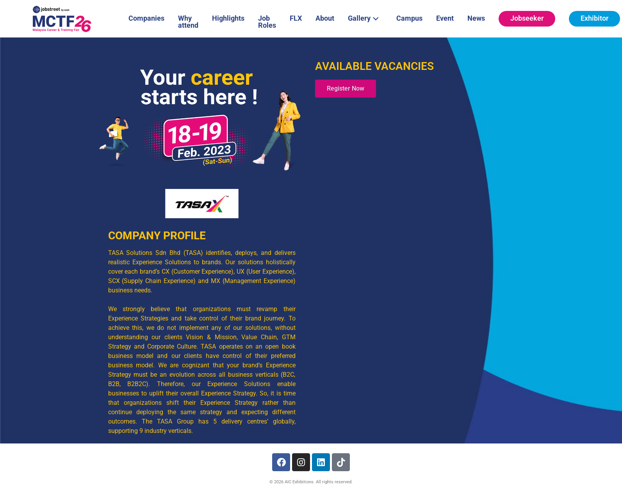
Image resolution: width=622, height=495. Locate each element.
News (476, 18)
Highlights (228, 18)
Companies (146, 18)
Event (445, 18)
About (324, 18)
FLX (296, 18)
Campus (409, 18)
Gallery (365, 17)
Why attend (188, 21)
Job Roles (267, 21)
